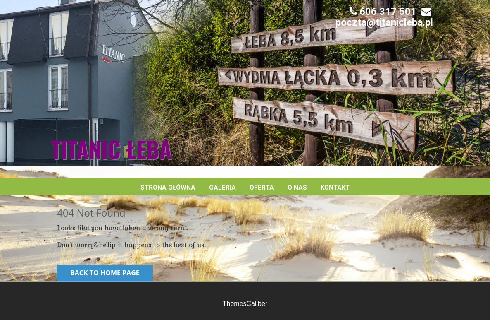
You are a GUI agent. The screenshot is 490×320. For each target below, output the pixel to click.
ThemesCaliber (245, 303)
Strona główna (167, 187)
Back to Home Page (105, 272)
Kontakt (335, 187)
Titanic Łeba (111, 149)
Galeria (222, 187)
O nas (297, 187)
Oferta (262, 187)
